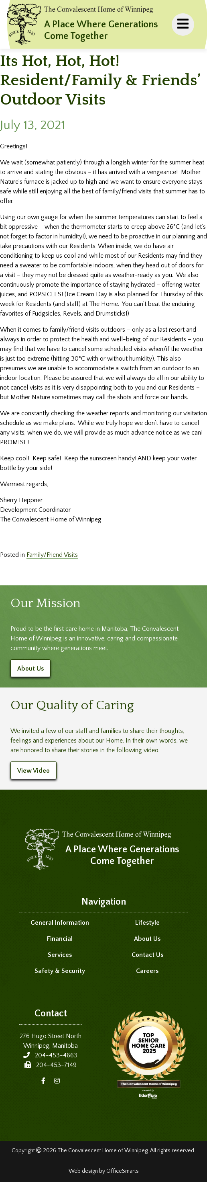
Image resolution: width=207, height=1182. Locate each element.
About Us (30, 668)
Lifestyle (147, 922)
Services (60, 954)
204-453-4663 (56, 1055)
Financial (60, 938)
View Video (33, 770)
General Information (59, 922)
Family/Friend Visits (52, 554)
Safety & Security (59, 971)
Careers (147, 971)
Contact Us (147, 954)
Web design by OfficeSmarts (104, 1171)
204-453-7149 (56, 1065)
